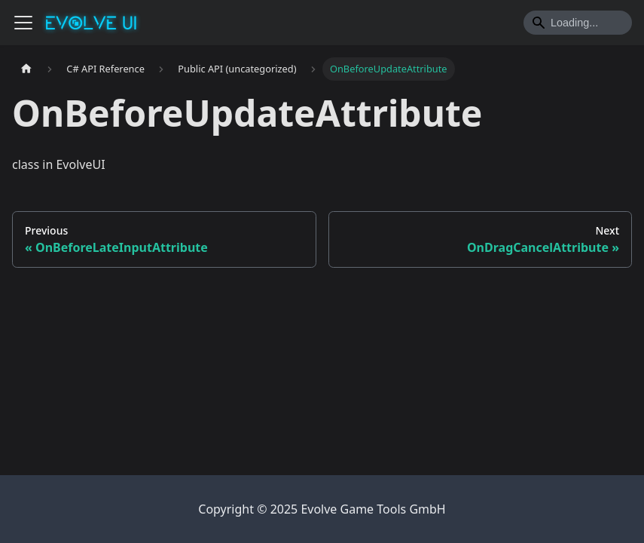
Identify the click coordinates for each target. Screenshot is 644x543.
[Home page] (26, 69)
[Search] (577, 23)
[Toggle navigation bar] (23, 22)
